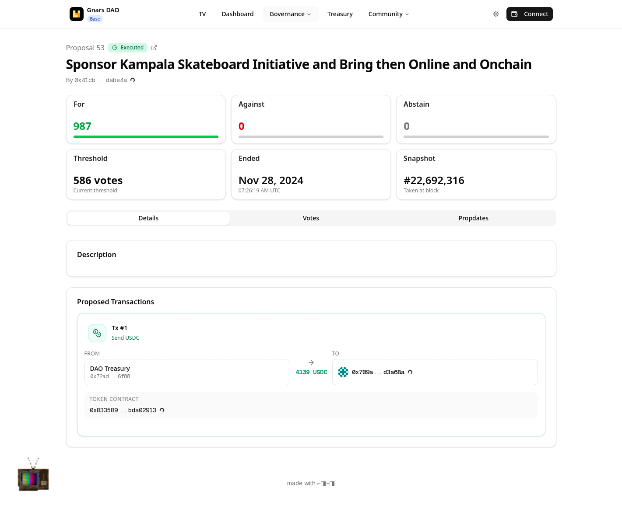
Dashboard (237, 14)
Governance (291, 14)
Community (389, 14)
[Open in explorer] (154, 48)
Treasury (340, 14)
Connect (529, 14)
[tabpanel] (311, 343)
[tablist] (311, 218)
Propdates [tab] (473, 218)
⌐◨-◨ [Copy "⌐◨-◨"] (326, 483)
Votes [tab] (311, 218)
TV (202, 14)
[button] (33, 479)
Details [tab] (148, 218)
